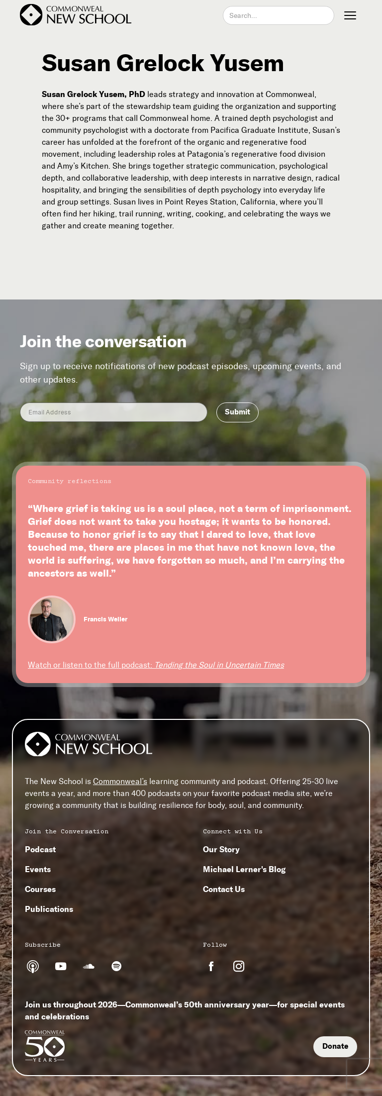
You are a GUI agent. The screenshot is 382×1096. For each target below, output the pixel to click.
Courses (40, 889)
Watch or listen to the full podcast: (156, 665)
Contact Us (224, 889)
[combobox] (278, 15)
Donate (335, 1046)
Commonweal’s (120, 781)
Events (38, 869)
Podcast (40, 849)
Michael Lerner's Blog (244, 869)
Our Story (221, 849)
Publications (49, 909)
